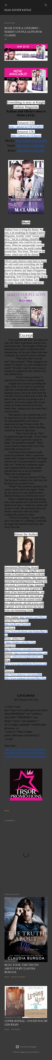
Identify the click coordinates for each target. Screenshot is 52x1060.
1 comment (15, 1029)
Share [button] (6, 811)
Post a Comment (18, 977)
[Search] (46, 4)
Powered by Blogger (26, 1046)
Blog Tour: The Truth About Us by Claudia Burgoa (21, 968)
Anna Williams (33, 1052)
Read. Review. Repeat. (17, 10)
